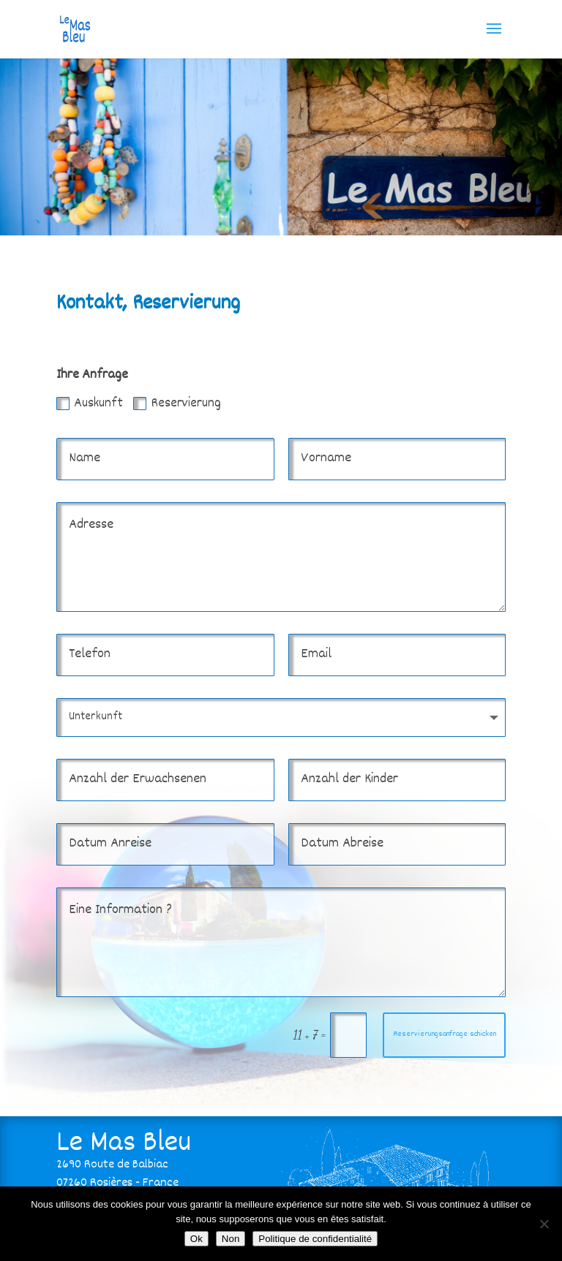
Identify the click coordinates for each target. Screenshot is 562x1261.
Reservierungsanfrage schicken (444, 1034)
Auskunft (89, 403)
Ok (196, 1238)
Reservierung (177, 403)
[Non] (543, 1223)
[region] (281, 146)
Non (230, 1238)
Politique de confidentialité (315, 1238)
